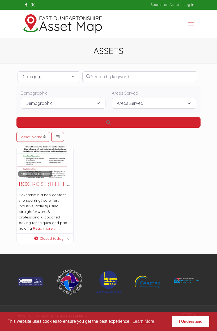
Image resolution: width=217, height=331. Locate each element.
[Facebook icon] (26, 4)
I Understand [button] (190, 321)
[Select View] (57, 137)
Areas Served (125, 93)
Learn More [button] (143, 321)
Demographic (34, 93)
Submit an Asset (165, 4)
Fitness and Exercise (35, 174)
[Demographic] (63, 103)
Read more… (44, 228)
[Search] (108, 122)
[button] (51, 239)
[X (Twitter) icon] (33, 4)
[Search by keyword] (139, 76)
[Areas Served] (154, 103)
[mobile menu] (190, 23)
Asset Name (33, 136)
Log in (189, 4)
